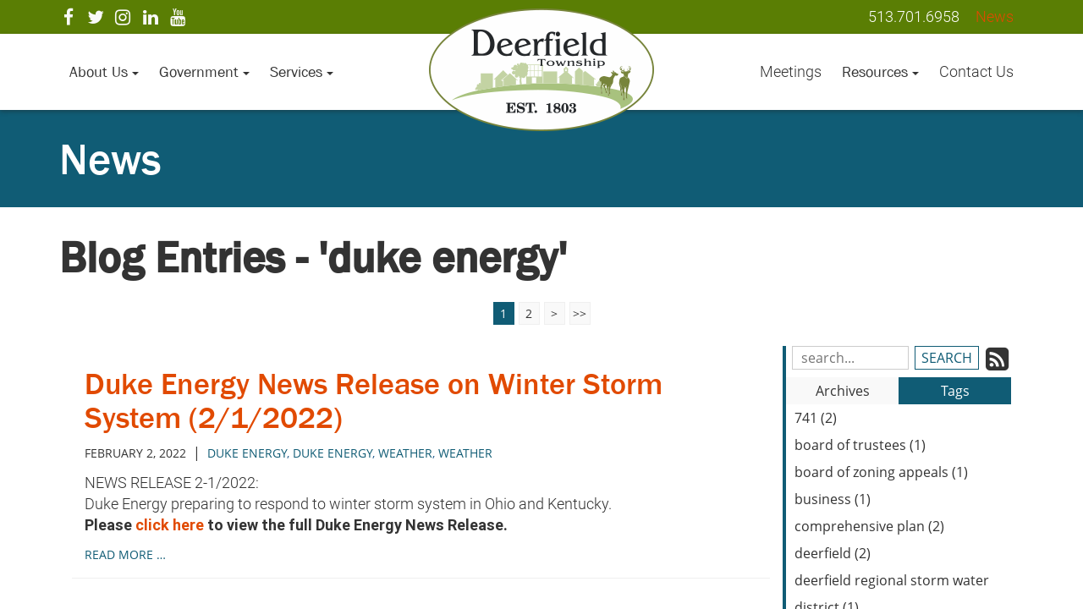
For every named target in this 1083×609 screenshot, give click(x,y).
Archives (843, 390)
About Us (104, 71)
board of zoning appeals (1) (881, 472)
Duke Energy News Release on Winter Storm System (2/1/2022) (373, 400)
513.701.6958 (913, 16)
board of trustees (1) (860, 445)
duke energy (247, 453)
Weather (465, 453)
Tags (955, 390)
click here (169, 525)
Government (204, 71)
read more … (125, 554)
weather (405, 453)
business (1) (832, 499)
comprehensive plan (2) (869, 526)
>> (579, 313)
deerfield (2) (832, 553)
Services (301, 71)
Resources (880, 71)
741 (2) (815, 418)
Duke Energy (332, 453)
